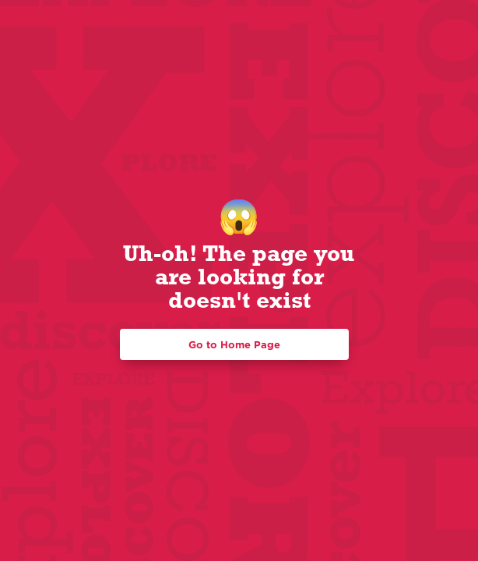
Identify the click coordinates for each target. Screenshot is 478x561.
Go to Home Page (234, 344)
